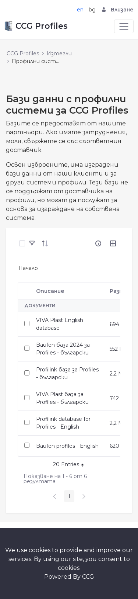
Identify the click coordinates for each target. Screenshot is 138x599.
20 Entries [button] (71, 465)
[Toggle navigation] (124, 26)
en (80, 9)
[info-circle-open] (98, 243)
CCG (88, 576)
